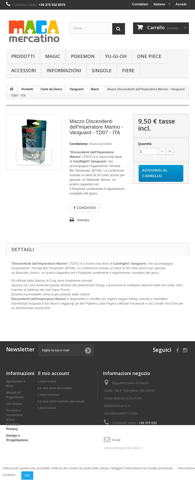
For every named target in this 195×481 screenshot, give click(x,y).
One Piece (149, 56)
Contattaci (140, 4)
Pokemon (83, 56)
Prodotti (23, 56)
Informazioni (63, 70)
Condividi (84, 208)
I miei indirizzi (48, 395)
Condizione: (79, 144)
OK (27, 475)
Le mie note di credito (55, 388)
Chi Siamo (14, 404)
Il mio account (53, 373)
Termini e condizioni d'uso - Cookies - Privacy (14, 420)
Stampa (83, 220)
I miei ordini (47, 381)
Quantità (145, 144)
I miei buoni (47, 408)
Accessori (23, 70)
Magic (52, 56)
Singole (102, 70)
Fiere (128, 70)
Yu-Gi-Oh (116, 56)
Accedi (180, 4)
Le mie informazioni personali (61, 401)
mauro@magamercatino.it (123, 447)
